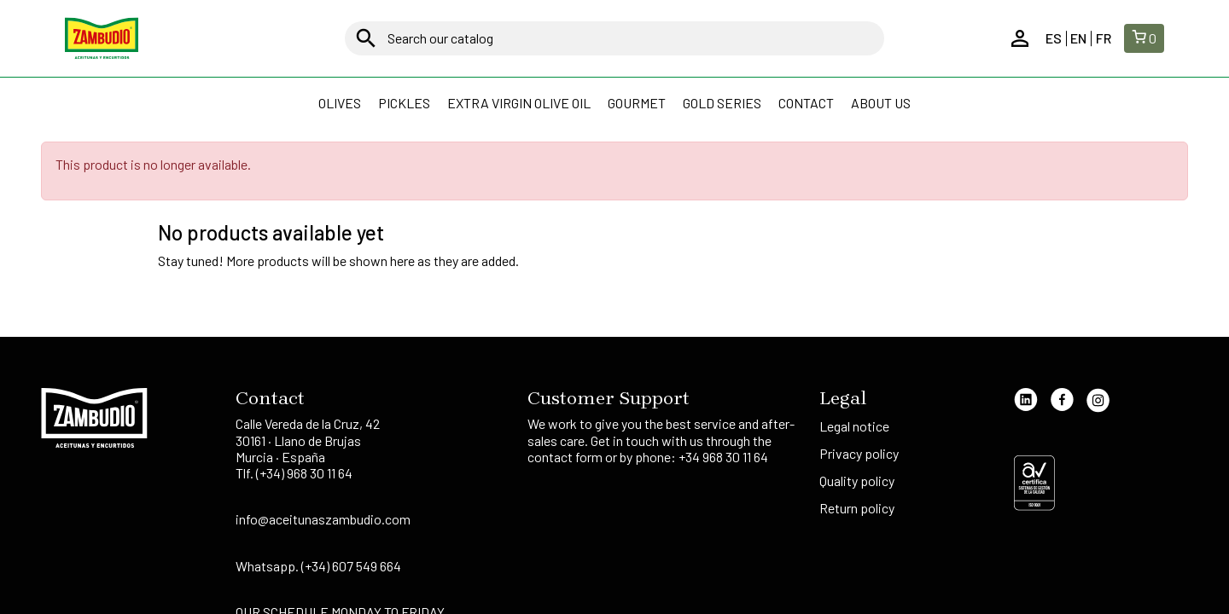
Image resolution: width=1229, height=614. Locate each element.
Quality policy (856, 480)
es (1054, 38)
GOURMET (637, 103)
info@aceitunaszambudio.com (323, 519)
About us (881, 103)
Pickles (404, 103)
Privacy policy (860, 453)
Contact (806, 103)
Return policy (856, 508)
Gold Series (722, 103)
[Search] (614, 38)
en (1078, 38)
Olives (339, 103)
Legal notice (855, 426)
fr (1103, 38)
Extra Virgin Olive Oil (519, 103)
